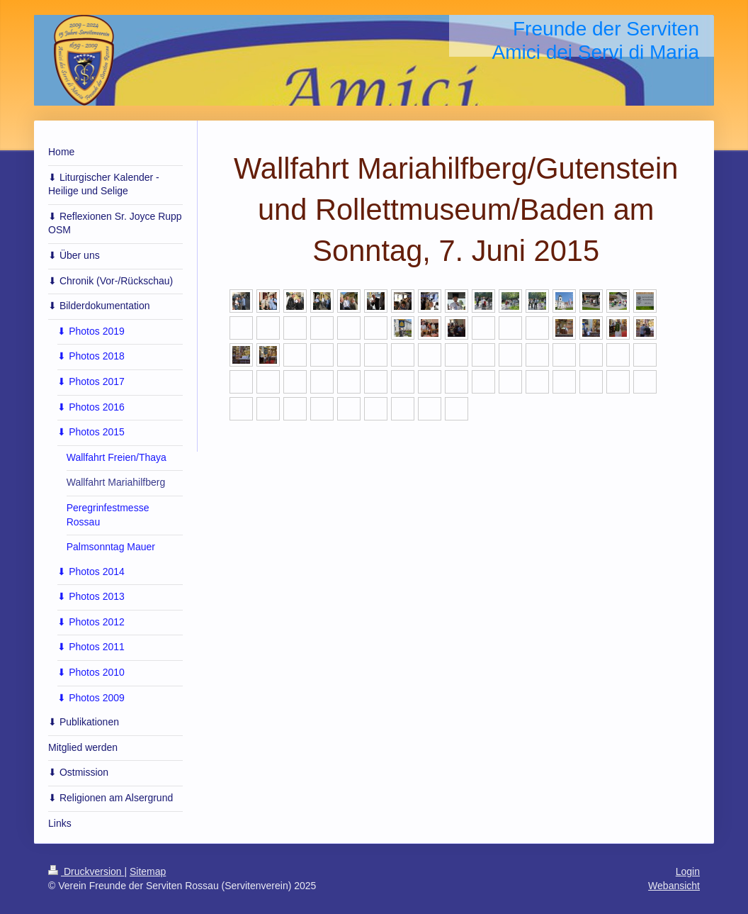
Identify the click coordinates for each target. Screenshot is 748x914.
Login (688, 871)
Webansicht (674, 885)
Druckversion (86, 871)
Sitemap (148, 871)
